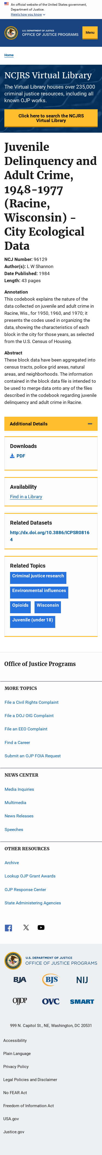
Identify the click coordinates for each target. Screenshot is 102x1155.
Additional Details (29, 423)
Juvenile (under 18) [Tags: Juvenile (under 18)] (32, 619)
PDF (21, 456)
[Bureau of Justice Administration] (20, 984)
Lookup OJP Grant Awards (30, 876)
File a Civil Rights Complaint (31, 702)
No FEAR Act (15, 1092)
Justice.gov (13, 1131)
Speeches (14, 829)
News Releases (19, 815)
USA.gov (11, 1118)
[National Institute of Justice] (82, 984)
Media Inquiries (19, 789)
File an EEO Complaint (26, 728)
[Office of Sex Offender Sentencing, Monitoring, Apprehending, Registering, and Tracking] (82, 1004)
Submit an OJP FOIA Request (33, 755)
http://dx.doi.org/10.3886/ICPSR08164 (49, 536)
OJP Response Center (25, 889)
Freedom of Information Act (28, 1105)
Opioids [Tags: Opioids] (20, 605)
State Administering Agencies (33, 902)
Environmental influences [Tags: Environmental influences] (39, 590)
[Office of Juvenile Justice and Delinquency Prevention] (20, 1006)
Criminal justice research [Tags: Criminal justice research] (38, 575)
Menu (90, 32)
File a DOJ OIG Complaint (29, 715)
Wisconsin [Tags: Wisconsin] (48, 605)
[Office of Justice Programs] (11, 33)
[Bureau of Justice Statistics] (51, 987)
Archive (12, 862)
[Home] (50, 33)
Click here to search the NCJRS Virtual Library (51, 118)
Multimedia (15, 802)
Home (9, 55)
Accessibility (15, 1040)
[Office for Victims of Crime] (51, 1005)
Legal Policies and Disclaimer (30, 1079)
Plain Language (17, 1053)
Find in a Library (26, 496)
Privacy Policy (16, 1066)
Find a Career (17, 742)
